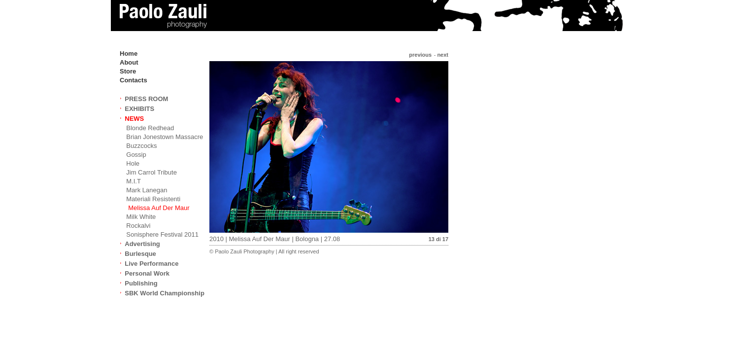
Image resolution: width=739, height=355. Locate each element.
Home (128, 53)
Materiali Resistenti (153, 199)
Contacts (133, 80)
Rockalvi (138, 225)
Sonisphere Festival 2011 (162, 234)
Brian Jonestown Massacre (164, 137)
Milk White (141, 216)
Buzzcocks (141, 145)
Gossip (136, 154)
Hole (132, 163)
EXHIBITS (139, 108)
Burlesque (140, 253)
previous (420, 55)
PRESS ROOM (146, 99)
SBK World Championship (164, 293)
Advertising (142, 244)
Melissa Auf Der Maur (158, 208)
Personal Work (147, 273)
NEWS (134, 118)
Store (128, 71)
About (129, 62)
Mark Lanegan (146, 190)
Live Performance (151, 263)
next (442, 55)
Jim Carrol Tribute (151, 172)
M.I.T (133, 181)
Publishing (141, 283)
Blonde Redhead (150, 128)
